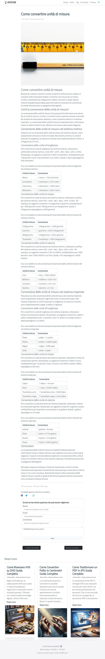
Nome (25, 506)
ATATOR (10, 2)
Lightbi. (52, 653)
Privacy (93, 2)
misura (45, 486)
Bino (66, 653)
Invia (52, 538)
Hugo (46, 653)
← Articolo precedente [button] (31, 548)
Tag (77, 2)
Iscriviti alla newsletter (50, 646)
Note (72, 2)
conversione (27, 486)
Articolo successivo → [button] (73, 548)
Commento (27, 519)
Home (65, 2)
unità (36, 486)
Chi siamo (84, 2)
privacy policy (38, 528)
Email (25, 512)
